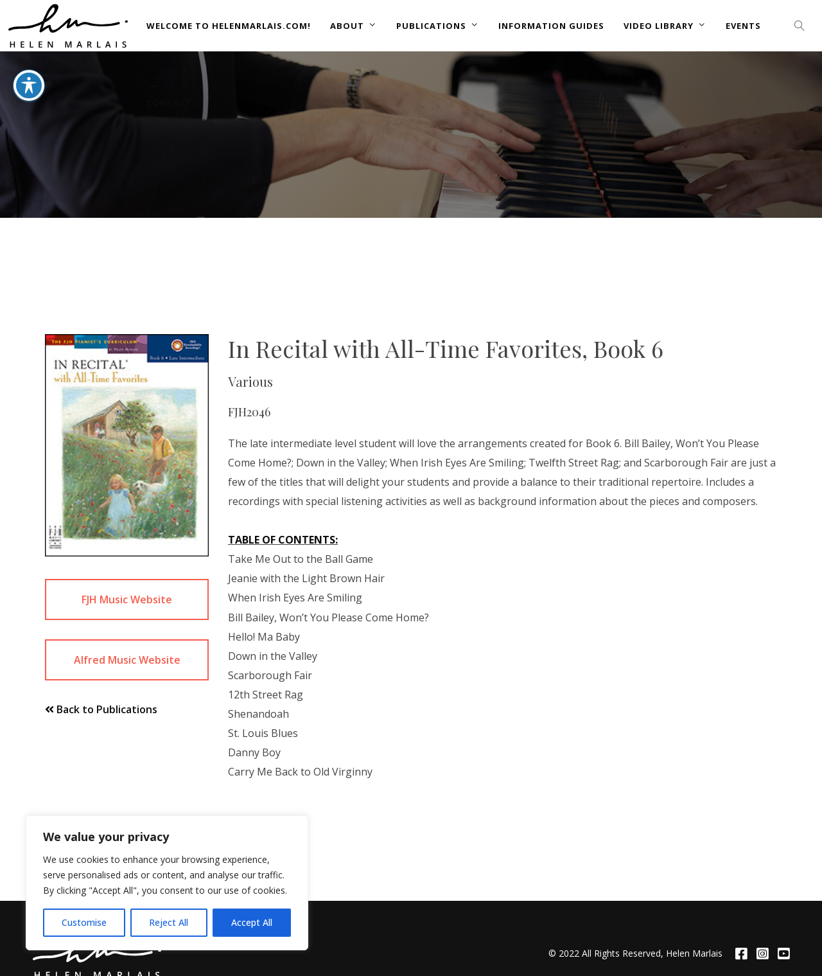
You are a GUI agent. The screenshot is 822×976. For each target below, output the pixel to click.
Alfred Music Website (127, 660)
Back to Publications (101, 709)
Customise (84, 922)
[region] (167, 882)
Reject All (168, 922)
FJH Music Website (127, 599)
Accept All (251, 922)
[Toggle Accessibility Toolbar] (28, 39)
